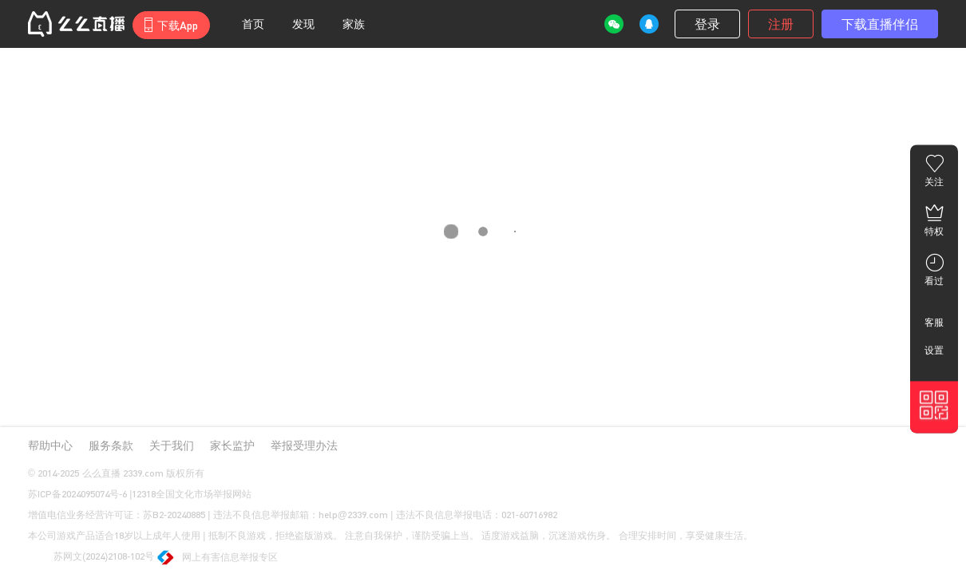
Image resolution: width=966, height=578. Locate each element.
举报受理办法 (304, 445)
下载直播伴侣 (879, 23)
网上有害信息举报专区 (218, 558)
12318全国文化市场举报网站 (191, 494)
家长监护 (232, 445)
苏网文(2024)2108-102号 (91, 557)
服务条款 (111, 445)
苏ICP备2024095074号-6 (77, 494)
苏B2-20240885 (174, 515)
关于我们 (171, 445)
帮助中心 (50, 445)
